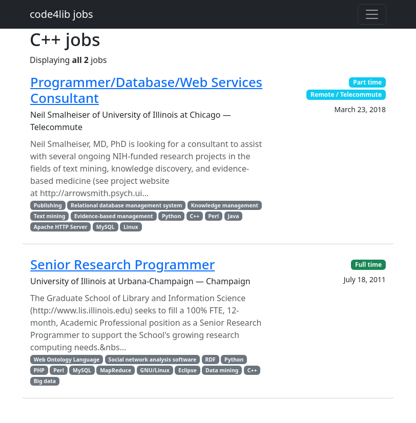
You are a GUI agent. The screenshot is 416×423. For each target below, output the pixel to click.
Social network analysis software (153, 359)
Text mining (50, 216)
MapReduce (115, 370)
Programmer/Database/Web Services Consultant (146, 90)
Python (171, 216)
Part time (367, 82)
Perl (214, 216)
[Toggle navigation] (372, 14)
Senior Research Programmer (122, 264)
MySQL (105, 226)
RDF (210, 359)
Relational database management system (126, 205)
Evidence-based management (113, 216)
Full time (368, 264)
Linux (130, 226)
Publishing (48, 205)
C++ (195, 216)
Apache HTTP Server (61, 226)
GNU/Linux (155, 370)
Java (233, 216)
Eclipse (187, 370)
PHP (39, 370)
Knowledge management (224, 205)
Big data (45, 381)
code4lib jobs (61, 14)
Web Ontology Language (67, 359)
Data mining (221, 370)
